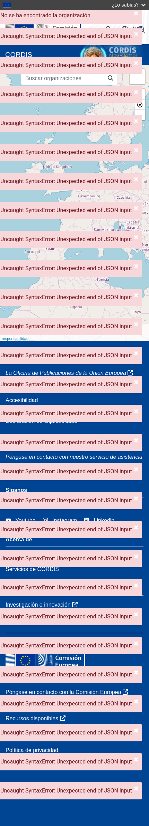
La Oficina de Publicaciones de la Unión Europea (69, 373)
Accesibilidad (22, 400)
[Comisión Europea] (52, 27)
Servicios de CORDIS (32, 569)
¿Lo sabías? (129, 5)
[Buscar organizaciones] (62, 78)
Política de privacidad (32, 750)
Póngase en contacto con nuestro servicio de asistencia (74, 457)
